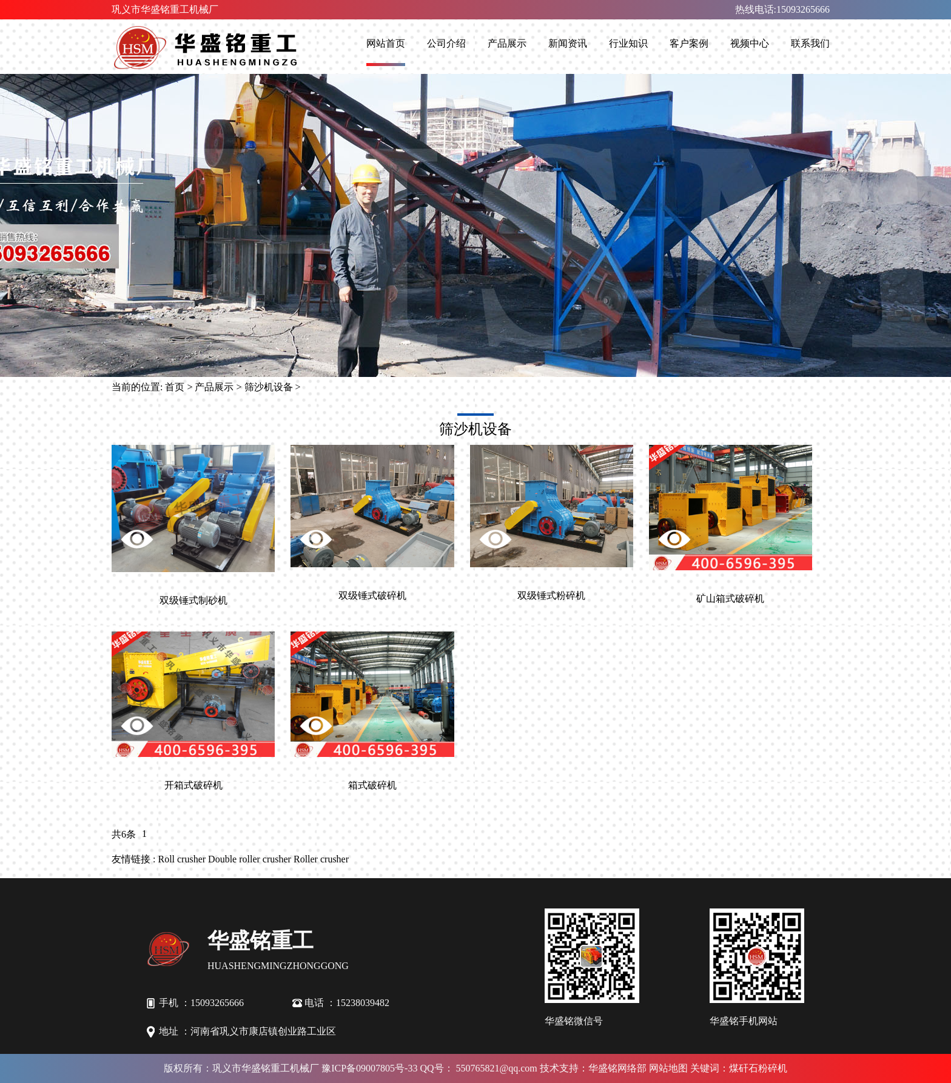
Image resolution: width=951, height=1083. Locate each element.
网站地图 (668, 1068)
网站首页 (385, 43)
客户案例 (689, 43)
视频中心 (749, 43)
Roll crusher (182, 859)
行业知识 (628, 43)
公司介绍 (446, 43)
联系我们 (810, 43)
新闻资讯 (567, 43)
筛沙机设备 (268, 387)
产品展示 (507, 43)
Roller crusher (321, 859)
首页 (174, 387)
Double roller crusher (249, 859)
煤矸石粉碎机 (758, 1068)
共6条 (124, 834)
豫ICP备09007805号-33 (369, 1068)
